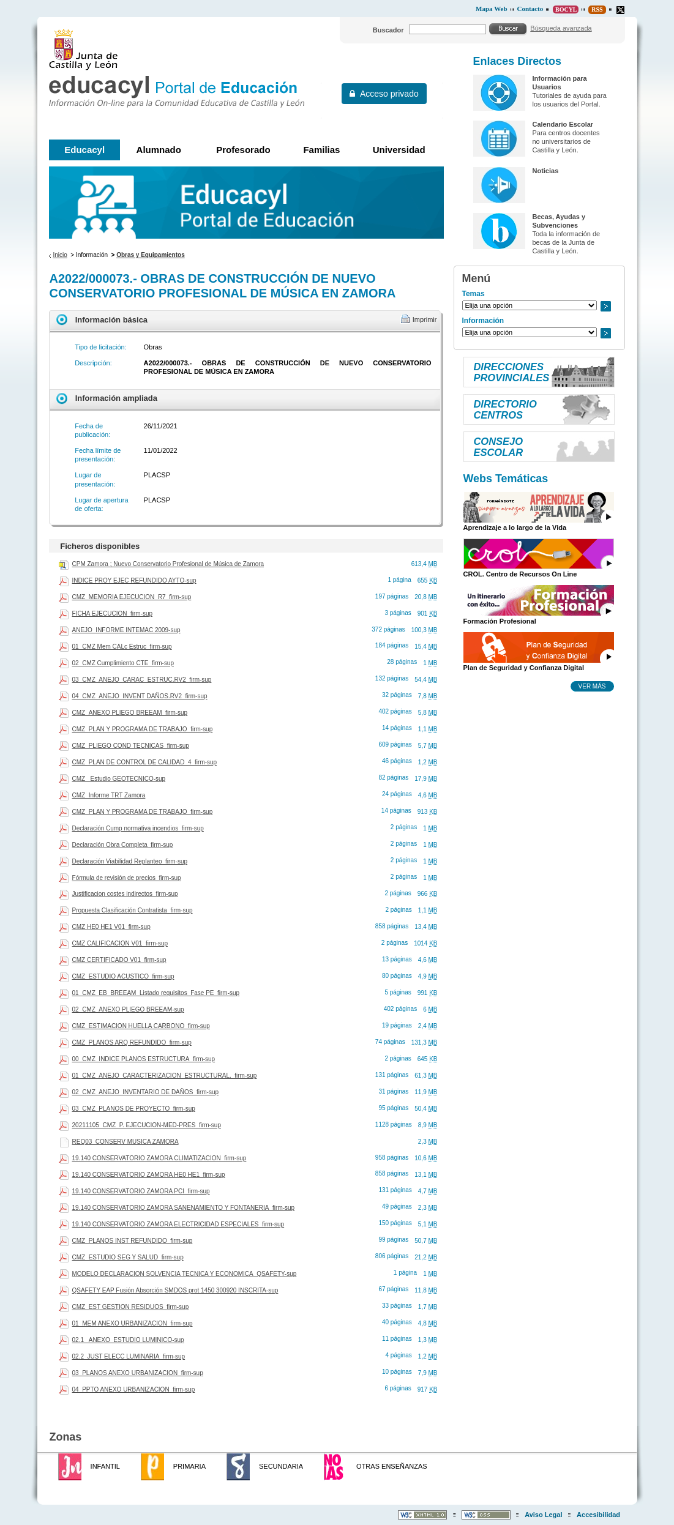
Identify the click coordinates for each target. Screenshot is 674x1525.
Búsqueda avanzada (560, 28)
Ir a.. (605, 306)
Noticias (545, 170)
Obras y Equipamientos (150, 255)
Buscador (388, 30)
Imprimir (425, 319)
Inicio (60, 255)
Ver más (592, 686)
